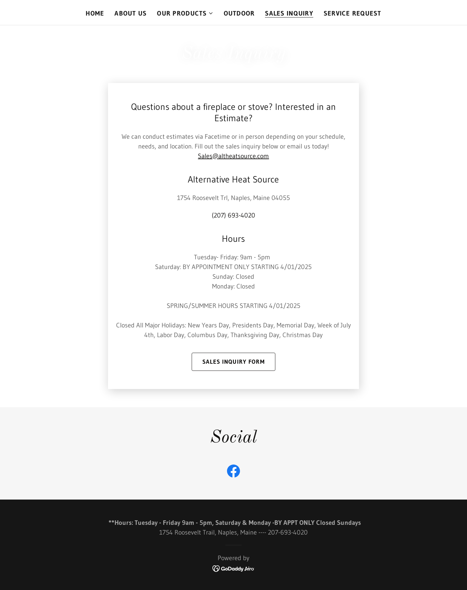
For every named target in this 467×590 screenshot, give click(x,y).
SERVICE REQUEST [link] (352, 13)
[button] (185, 13)
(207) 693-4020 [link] (233, 215)
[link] (233, 472)
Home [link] (95, 13)
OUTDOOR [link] (239, 13)
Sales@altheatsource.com (233, 156)
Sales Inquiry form (233, 361)
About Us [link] (130, 13)
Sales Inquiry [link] (289, 13)
